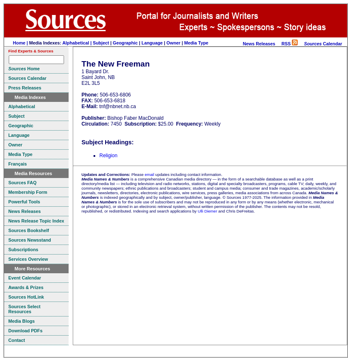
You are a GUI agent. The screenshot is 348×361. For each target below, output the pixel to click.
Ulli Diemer (207, 211)
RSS (289, 43)
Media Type (196, 42)
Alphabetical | (77, 42)
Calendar (323, 43)
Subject (101, 42)
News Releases (259, 43)
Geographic (125, 42)
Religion (108, 155)
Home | (21, 42)
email (149, 174)
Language (152, 42)
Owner (173, 42)
